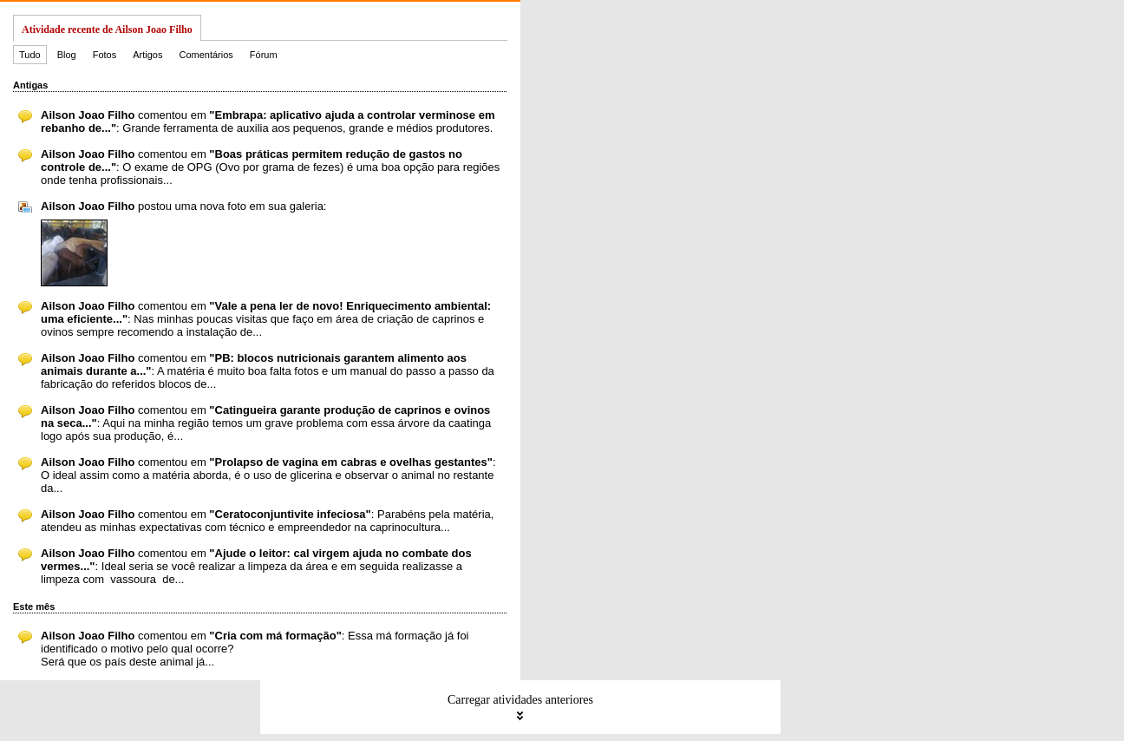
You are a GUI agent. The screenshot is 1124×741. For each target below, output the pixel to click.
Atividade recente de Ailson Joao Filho (107, 29)
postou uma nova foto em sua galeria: (183, 206)
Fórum (264, 54)
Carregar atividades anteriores (520, 707)
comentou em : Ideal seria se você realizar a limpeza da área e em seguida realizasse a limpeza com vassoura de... (256, 566)
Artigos (147, 54)
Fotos (105, 54)
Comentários (205, 54)
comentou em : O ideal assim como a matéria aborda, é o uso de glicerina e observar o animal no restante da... (268, 475)
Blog (66, 54)
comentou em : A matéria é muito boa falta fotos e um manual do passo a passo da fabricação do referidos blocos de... (267, 370)
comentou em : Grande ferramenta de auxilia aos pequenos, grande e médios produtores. (267, 121)
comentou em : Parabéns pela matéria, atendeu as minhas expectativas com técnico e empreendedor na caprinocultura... (267, 521)
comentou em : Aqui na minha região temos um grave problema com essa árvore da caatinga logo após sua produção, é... (266, 423)
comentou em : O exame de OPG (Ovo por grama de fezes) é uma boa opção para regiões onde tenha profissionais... (270, 167)
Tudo (30, 54)
